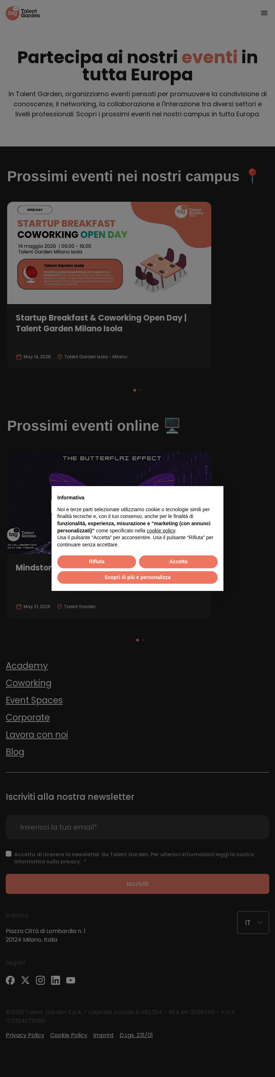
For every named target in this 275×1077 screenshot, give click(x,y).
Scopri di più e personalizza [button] (137, 577)
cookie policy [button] (161, 530)
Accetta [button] (178, 561)
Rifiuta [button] (97, 561)
